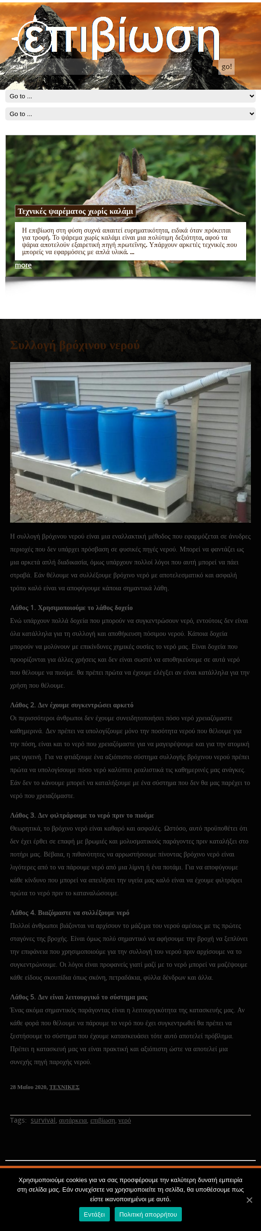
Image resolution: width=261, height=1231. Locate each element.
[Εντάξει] (249, 1200)
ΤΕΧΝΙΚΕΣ (64, 1087)
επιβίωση (102, 1120)
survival (43, 1120)
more (23, 265)
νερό (125, 1120)
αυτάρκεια (73, 1120)
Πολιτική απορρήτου (148, 1214)
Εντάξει (94, 1214)
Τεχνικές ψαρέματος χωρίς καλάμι (75, 211)
